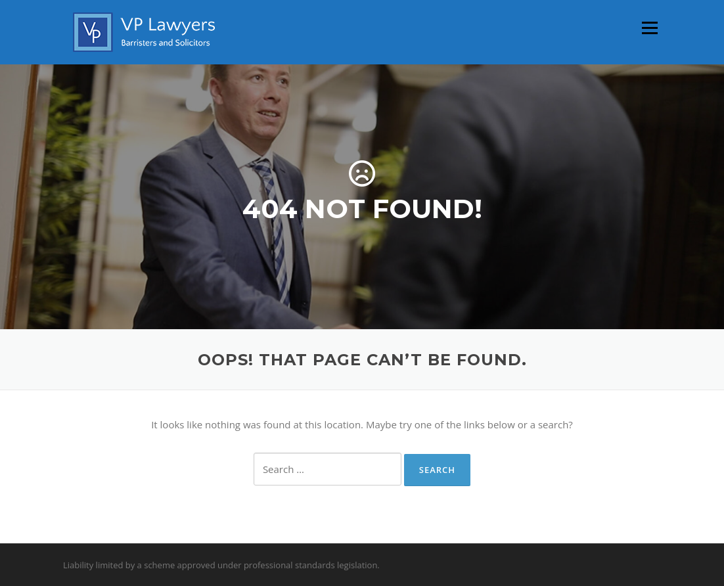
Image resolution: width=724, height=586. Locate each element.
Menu (649, 27)
